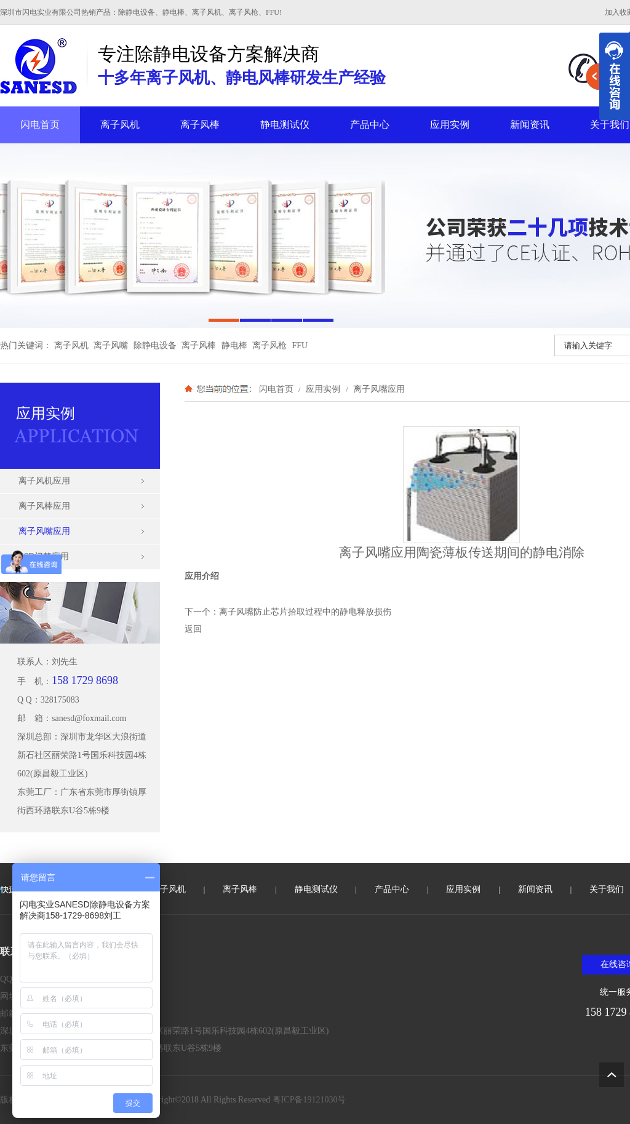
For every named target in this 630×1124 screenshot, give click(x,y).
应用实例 (449, 124)
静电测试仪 (284, 124)
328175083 (60, 699)
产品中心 (369, 124)
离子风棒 (200, 124)
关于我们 (606, 889)
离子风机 (120, 124)
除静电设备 (155, 345)
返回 (193, 629)
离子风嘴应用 (378, 389)
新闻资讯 (529, 124)
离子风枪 (269, 345)
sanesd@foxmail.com (89, 718)
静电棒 (234, 345)
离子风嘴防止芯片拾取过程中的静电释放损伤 (305, 611)
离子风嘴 (111, 345)
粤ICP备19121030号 (309, 1099)
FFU (300, 345)
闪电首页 (40, 124)
